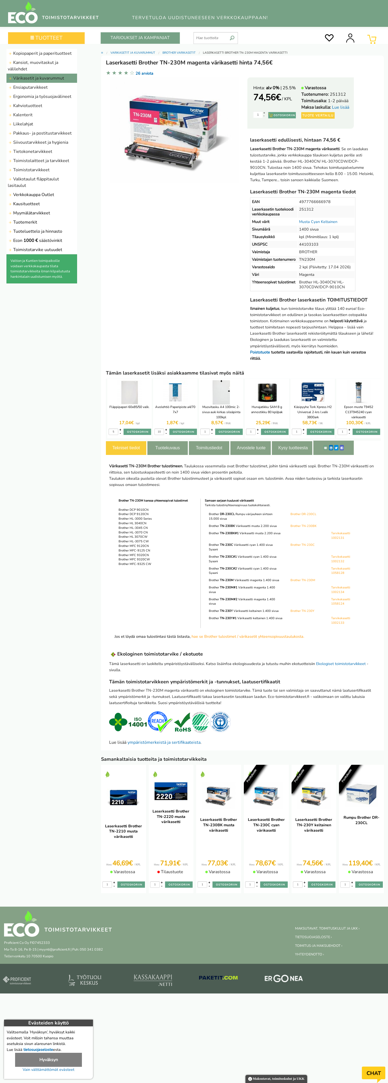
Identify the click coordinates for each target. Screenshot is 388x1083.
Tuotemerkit (22, 222)
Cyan (315, 221)
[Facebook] (342, 447)
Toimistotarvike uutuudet (35, 250)
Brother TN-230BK (303, 526)
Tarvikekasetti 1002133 (340, 620)
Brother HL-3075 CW (134, 541)
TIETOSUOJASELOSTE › (313, 937)
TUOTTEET (46, 38)
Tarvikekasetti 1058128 (340, 571)
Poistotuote (260, 352)
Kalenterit (20, 115)
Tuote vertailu (318, 115)
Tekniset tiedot (126, 447)
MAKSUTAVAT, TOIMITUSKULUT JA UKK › (327, 928)
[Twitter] (336, 447)
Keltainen (329, 221)
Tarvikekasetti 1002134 (340, 589)
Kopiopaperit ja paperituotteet (40, 53)
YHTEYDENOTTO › (309, 954)
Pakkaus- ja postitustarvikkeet (40, 133)
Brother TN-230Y (302, 611)
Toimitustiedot (209, 447)
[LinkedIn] (331, 447)
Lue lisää (340, 107)
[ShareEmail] (325, 447)
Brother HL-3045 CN (133, 528)
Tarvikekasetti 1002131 (340, 535)
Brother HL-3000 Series (135, 519)
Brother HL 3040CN (132, 523)
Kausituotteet (24, 204)
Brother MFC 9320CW (134, 559)
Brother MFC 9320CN (134, 555)
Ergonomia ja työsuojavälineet (39, 97)
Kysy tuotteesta (293, 447)
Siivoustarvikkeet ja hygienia (38, 142)
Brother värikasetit (179, 53)
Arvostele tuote (251, 447)
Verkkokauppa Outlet (31, 195)
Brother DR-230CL (303, 514)
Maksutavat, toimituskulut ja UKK (276, 1079)
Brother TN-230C (302, 545)
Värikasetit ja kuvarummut (36, 78)
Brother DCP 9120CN (133, 514)
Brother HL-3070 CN (133, 532)
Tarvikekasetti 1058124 (340, 601)
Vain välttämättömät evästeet (48, 1069)
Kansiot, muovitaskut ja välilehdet (33, 66)
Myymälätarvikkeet (29, 213)
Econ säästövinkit (35, 241)
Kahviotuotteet (25, 106)
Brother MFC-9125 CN (134, 551)
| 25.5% (281, 88)
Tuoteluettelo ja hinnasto (35, 231)
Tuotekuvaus (167, 447)
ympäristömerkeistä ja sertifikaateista (163, 742)
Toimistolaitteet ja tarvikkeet (38, 161)
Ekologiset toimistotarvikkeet (341, 663)
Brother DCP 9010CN (133, 510)
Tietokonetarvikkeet (30, 152)
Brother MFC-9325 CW (135, 564)
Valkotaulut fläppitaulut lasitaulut (33, 182)
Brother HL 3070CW (133, 537)
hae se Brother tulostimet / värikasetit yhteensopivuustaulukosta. (248, 636)
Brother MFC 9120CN (134, 546)
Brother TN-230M (302, 580)
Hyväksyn (48, 1060)
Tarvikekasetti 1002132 (340, 559)
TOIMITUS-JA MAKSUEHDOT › (318, 945)
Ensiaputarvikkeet (28, 87)
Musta (304, 221)
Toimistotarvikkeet (29, 170)
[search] (232, 36)
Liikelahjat (20, 124)
